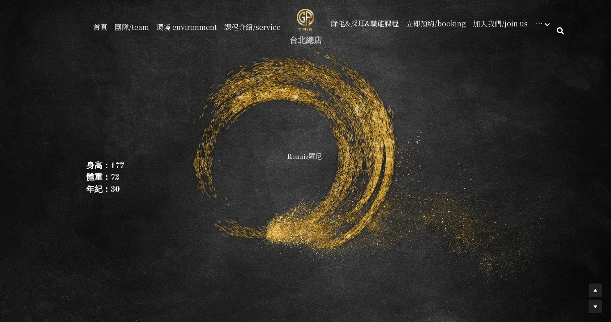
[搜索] (560, 30)
